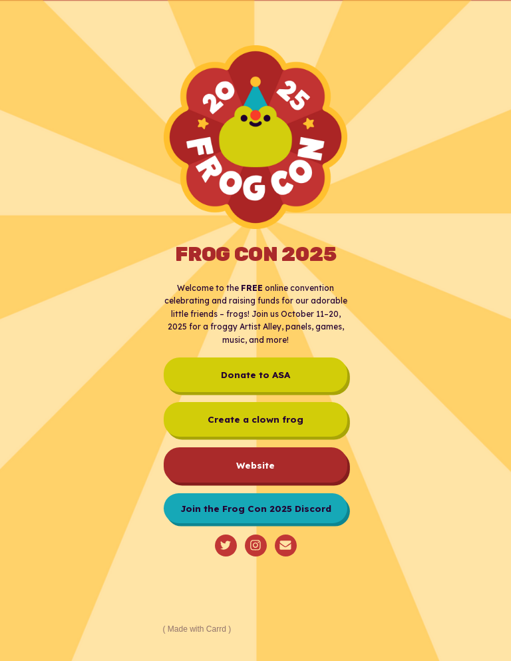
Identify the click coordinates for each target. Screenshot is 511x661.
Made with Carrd (197, 629)
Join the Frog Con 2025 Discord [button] (255, 508)
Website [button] (255, 465)
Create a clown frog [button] (255, 419)
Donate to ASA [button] (255, 374)
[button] (226, 545)
